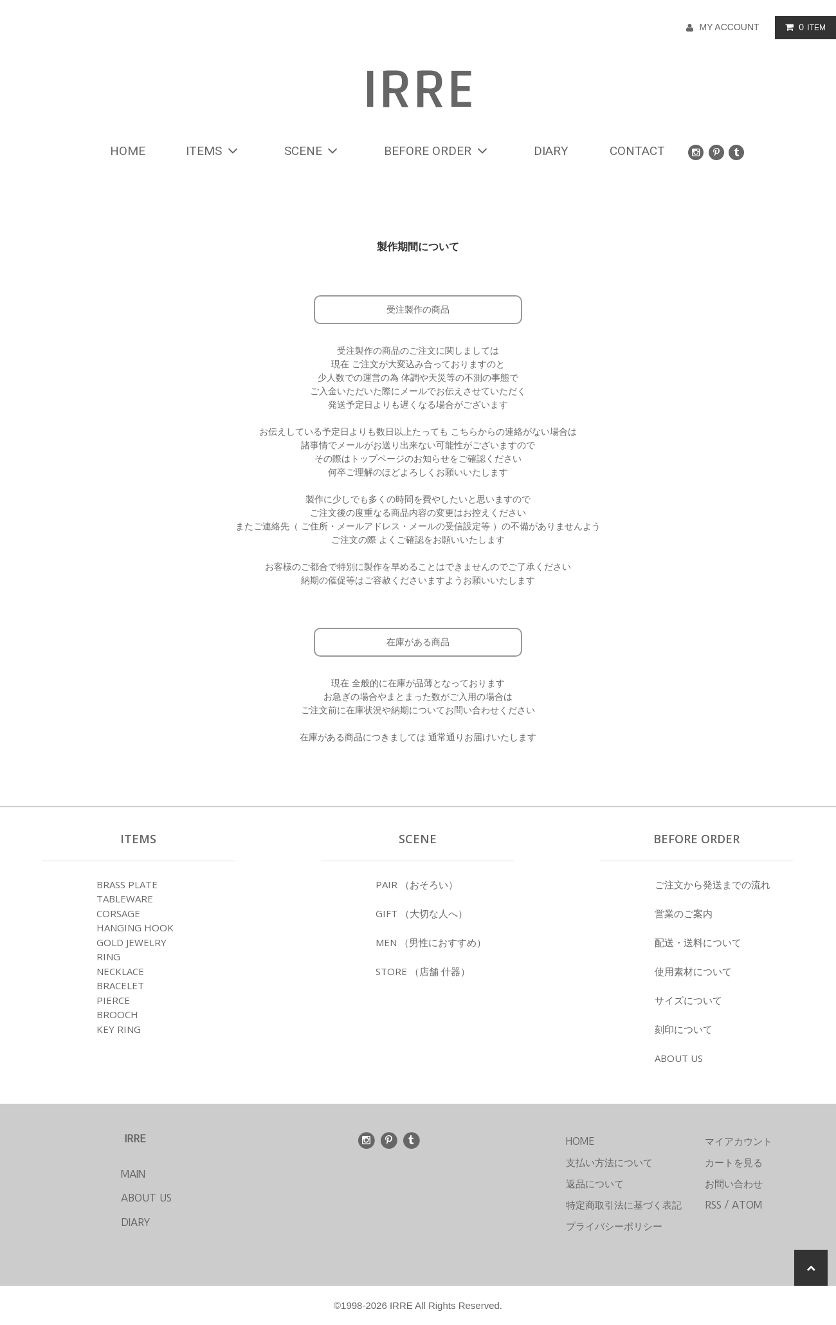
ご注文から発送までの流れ (712, 884)
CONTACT (637, 150)
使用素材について (693, 971)
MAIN (109, 1174)
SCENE (313, 150)
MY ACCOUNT (729, 27)
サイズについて (688, 1000)
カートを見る (734, 1162)
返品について (595, 1184)
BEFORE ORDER (438, 150)
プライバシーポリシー (614, 1226)
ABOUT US (679, 1058)
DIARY (551, 150)
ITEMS (214, 150)
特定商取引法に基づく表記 (624, 1205)
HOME (127, 150)
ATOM (747, 1205)
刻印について (684, 1029)
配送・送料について (698, 942)
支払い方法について (609, 1162)
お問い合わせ (734, 1184)
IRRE (418, 90)
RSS (713, 1205)
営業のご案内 (684, 913)
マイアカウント (738, 1141)
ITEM (802, 27)
